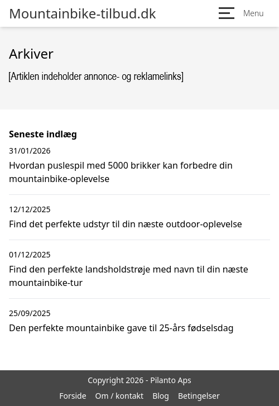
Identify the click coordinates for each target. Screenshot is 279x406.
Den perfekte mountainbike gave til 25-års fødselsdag (121, 328)
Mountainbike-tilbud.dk (82, 13)
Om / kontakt (119, 395)
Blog (160, 395)
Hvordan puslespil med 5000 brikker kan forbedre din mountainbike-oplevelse (121, 172)
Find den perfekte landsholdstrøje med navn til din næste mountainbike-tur (128, 276)
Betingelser (199, 395)
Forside (72, 395)
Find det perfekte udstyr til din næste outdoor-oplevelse (125, 224)
